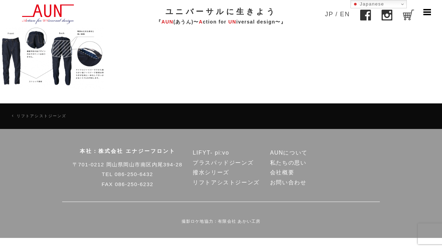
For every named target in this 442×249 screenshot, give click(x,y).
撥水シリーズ (211, 172)
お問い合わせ (288, 182)
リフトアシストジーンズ (42, 116)
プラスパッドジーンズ (223, 163)
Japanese (368, 4)
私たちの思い (288, 163)
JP (329, 14)
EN (345, 14)
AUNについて (289, 153)
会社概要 (282, 172)
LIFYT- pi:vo (211, 153)
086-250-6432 (134, 174)
